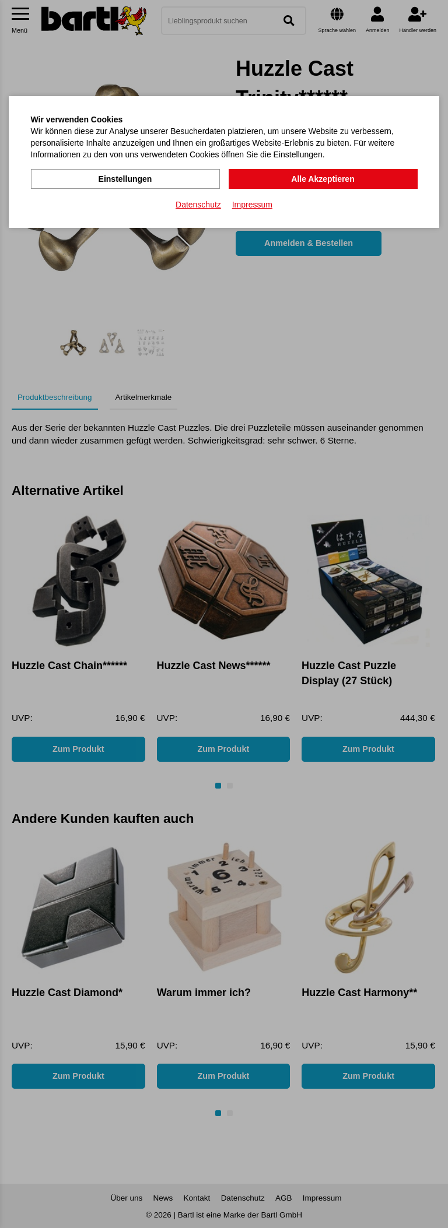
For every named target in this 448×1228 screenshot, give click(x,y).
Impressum (252, 204)
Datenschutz (198, 204)
